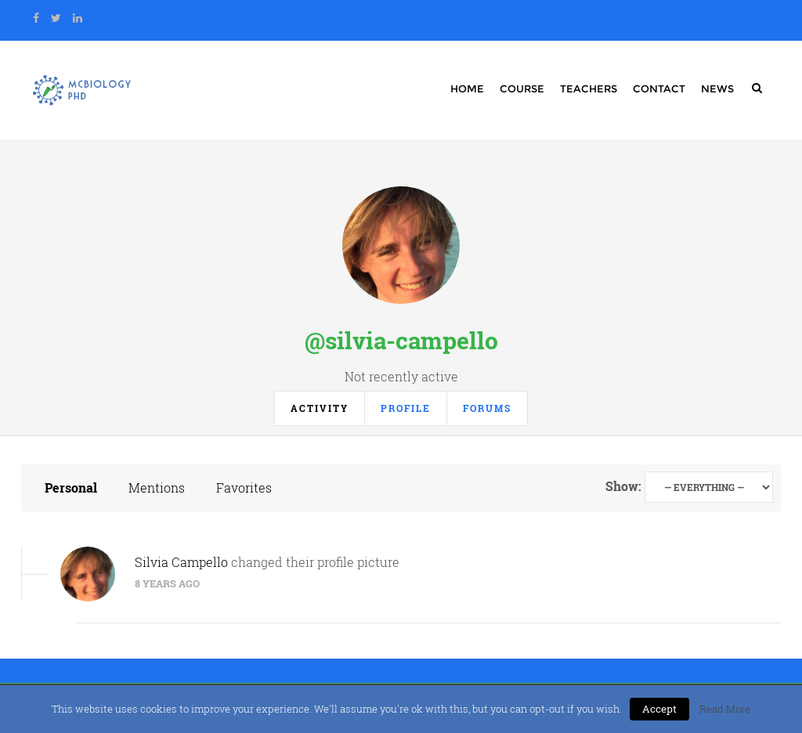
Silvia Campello (181, 562)
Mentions (156, 487)
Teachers (588, 88)
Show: (623, 486)
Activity (320, 408)
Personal (71, 487)
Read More (724, 709)
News (717, 88)
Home (467, 88)
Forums (487, 408)
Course (522, 88)
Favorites (244, 487)
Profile (406, 408)
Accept (659, 709)
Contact (659, 88)
